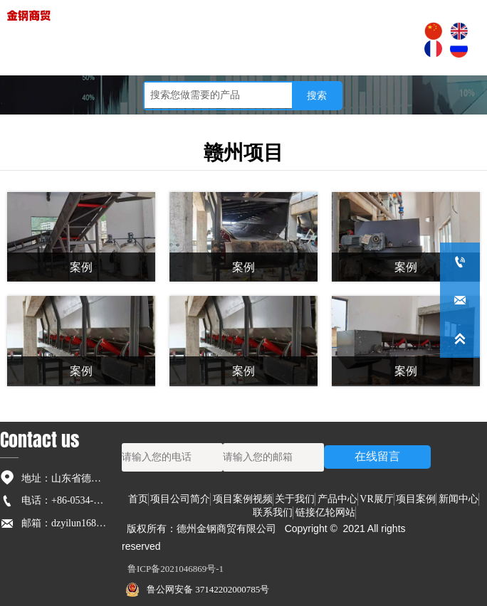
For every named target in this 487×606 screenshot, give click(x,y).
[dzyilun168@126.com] (460, 300)
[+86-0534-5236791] (460, 262)
